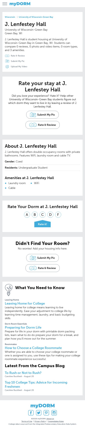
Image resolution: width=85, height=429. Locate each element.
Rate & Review (18, 55)
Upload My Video (19, 66)
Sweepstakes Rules (56, 421)
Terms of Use (26, 421)
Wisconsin (10, 17)
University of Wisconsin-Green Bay (36, 17)
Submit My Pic (18, 61)
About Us (50, 419)
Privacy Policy (40, 421)
